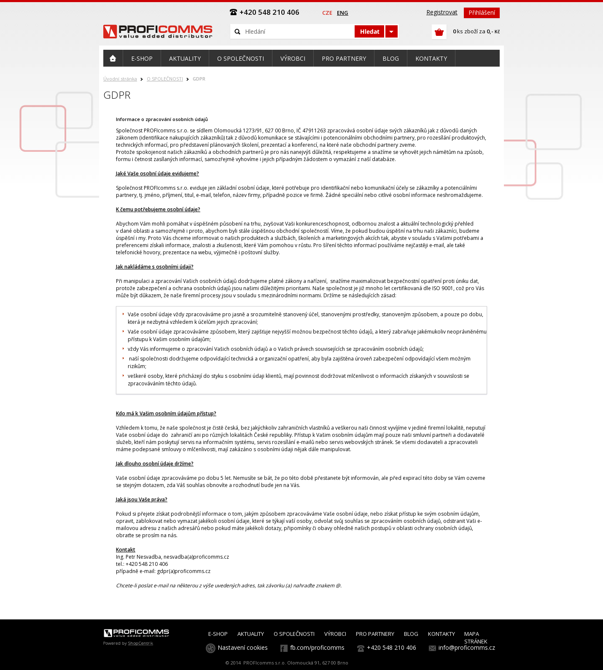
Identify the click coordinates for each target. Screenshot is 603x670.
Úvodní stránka (120, 78)
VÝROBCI (335, 634)
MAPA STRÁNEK (475, 637)
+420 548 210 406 (391, 647)
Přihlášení (481, 12)
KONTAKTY (441, 634)
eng (342, 12)
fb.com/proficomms (317, 647)
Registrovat (442, 12)
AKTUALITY (250, 634)
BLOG (411, 634)
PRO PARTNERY (375, 634)
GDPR (199, 78)
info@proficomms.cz (467, 647)
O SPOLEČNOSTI (165, 78)
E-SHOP (218, 634)
